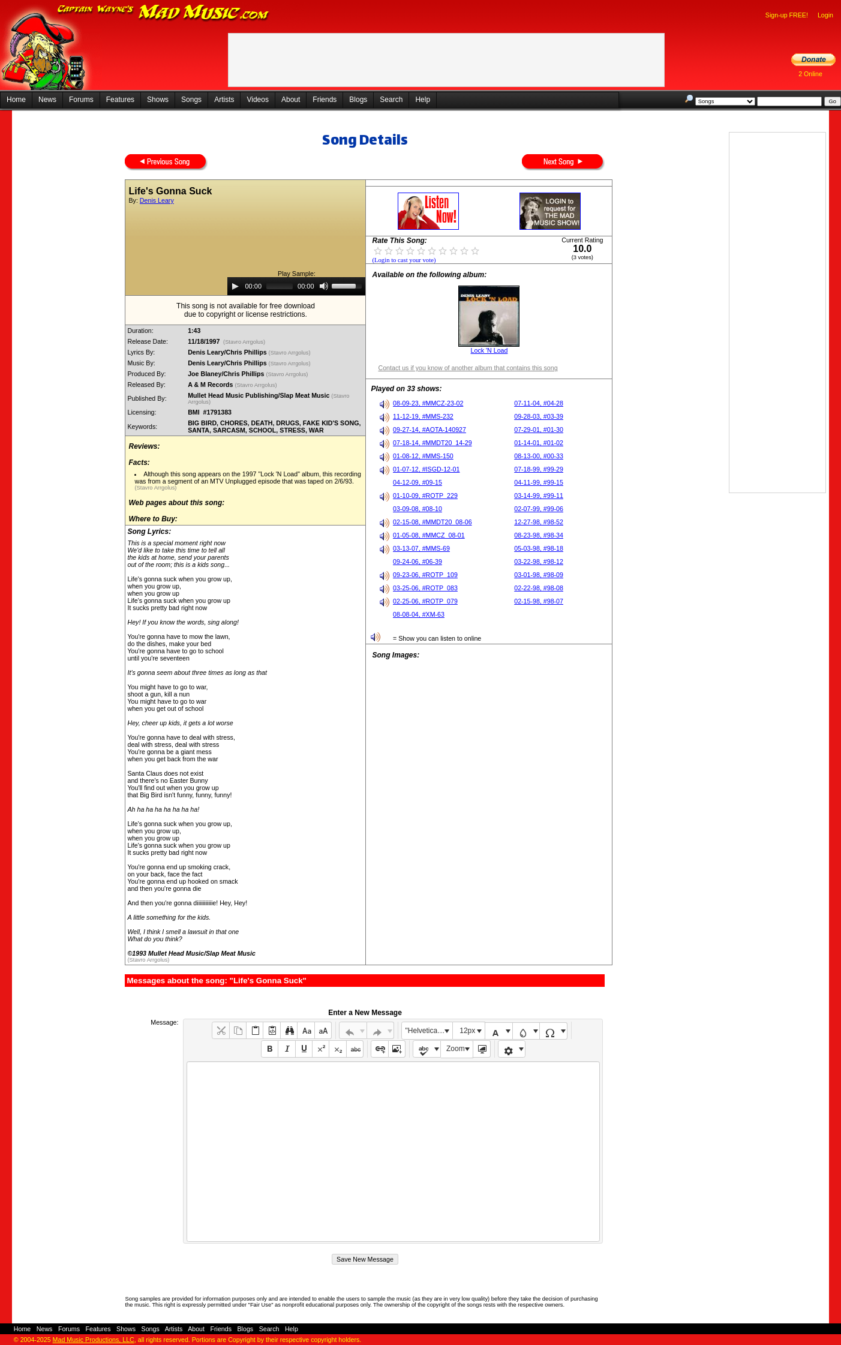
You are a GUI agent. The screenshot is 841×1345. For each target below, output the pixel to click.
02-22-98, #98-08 (538, 588)
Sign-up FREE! (786, 15)
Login (825, 15)
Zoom (455, 1048)
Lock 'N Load (489, 350)
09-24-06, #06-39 (417, 561)
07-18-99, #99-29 (538, 469)
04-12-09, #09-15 (417, 482)
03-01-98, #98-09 (538, 574)
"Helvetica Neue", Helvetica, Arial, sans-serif (429, 1030)
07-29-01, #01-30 (538, 429)
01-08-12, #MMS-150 (423, 456)
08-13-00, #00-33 (538, 456)
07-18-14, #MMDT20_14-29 (432, 442)
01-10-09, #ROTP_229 (425, 495)
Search (391, 99)
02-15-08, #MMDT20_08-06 (432, 522)
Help (422, 99)
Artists (224, 99)
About (290, 99)
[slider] (279, 286)
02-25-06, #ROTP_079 (425, 601)
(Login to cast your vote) (403, 260)
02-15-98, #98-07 (538, 601)
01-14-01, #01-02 (538, 442)
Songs (191, 99)
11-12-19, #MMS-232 (423, 416)
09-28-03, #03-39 (538, 416)
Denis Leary (157, 200)
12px (467, 1030)
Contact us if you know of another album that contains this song (467, 367)
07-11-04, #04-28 (538, 403)
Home (16, 99)
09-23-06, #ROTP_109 (425, 574)
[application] (296, 286)
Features (120, 99)
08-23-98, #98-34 (538, 535)
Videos (257, 99)
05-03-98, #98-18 (538, 548)
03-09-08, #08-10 (417, 508)
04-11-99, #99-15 (538, 482)
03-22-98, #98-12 (538, 561)
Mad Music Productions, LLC (93, 1339)
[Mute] (324, 286)
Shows (158, 99)
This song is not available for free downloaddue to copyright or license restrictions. (245, 310)
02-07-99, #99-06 (538, 508)
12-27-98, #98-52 (538, 522)
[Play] (235, 286)
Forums (81, 99)
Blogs (358, 99)
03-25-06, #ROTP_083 (425, 588)
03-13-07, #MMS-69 (421, 548)
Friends (325, 99)
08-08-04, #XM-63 (418, 614)
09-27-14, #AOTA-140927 (429, 429)
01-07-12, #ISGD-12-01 (426, 469)
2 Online (810, 73)
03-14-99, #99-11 (538, 495)
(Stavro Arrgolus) (243, 342)
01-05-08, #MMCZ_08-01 (429, 535)
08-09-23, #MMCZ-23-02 (428, 403)
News (47, 99)
